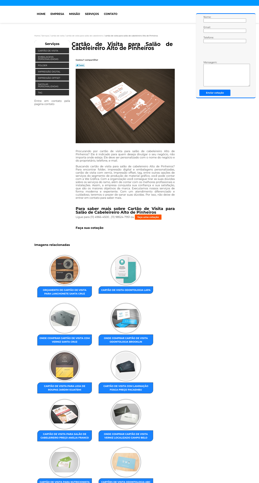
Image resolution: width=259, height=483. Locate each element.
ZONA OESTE (87, 436)
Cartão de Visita (48, 50)
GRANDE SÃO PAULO (145, 436)
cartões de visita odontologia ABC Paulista (84, 406)
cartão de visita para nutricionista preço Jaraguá (50, 406)
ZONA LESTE (54, 436)
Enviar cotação (215, 92)
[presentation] (224, 52)
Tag (40, 92)
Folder (43, 65)
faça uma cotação (148, 217)
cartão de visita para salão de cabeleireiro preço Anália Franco (118, 351)
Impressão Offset (49, 78)
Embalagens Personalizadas (48, 58)
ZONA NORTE (71, 436)
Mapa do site (97, 467)
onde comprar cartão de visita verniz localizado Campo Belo (151, 351)
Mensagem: (207, 73)
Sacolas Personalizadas (48, 85)
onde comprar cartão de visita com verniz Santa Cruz (118, 293)
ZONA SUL (101, 436)
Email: (207, 29)
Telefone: (207, 39)
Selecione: (41, 436)
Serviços (92, 14)
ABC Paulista (116, 436)
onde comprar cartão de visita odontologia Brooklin (151, 293)
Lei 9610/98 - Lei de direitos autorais (80, 455)
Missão (74, 14)
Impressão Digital (49, 71)
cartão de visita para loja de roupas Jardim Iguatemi (50, 349)
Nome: (207, 19)
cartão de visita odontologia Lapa (84, 291)
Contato (110, 14)
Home (41, 14)
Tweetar (80, 65)
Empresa (57, 14)
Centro (128, 436)
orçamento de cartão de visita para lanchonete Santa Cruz (50, 295)
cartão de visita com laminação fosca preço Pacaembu (84, 349)
